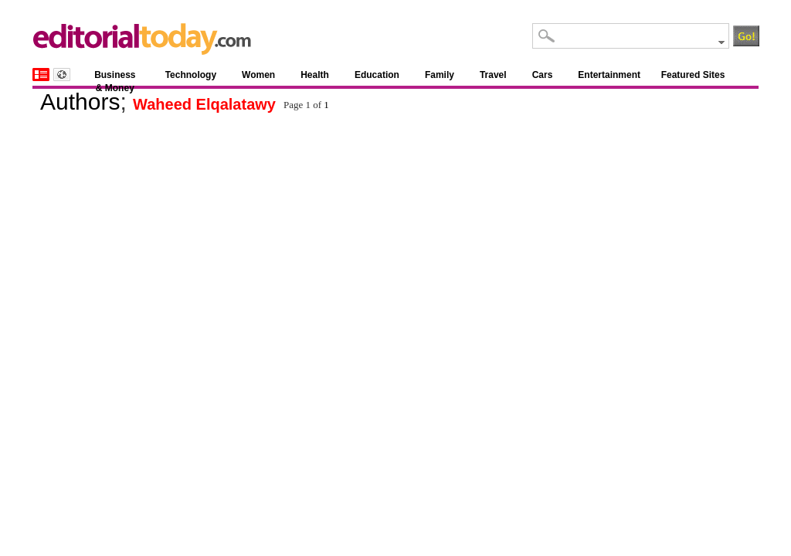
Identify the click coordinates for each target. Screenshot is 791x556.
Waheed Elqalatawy (204, 104)
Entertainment (609, 75)
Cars (542, 75)
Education (377, 75)
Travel (493, 75)
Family (439, 75)
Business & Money (114, 78)
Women (258, 75)
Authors (80, 101)
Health (314, 75)
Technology (190, 75)
